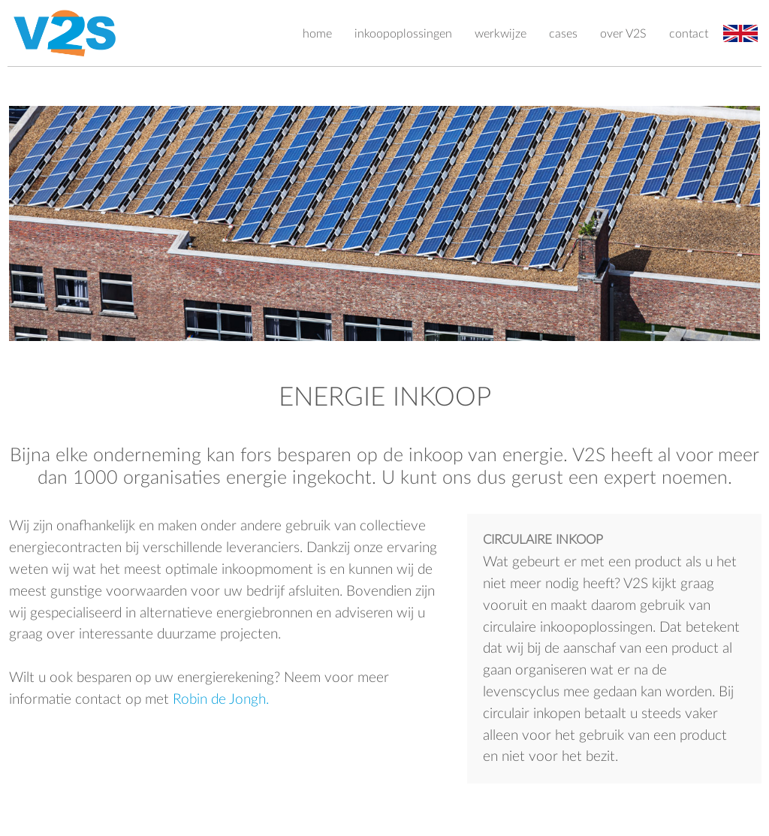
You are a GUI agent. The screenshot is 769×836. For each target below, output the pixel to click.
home (317, 34)
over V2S (623, 34)
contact (688, 34)
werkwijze (500, 34)
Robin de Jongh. (221, 699)
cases (563, 34)
